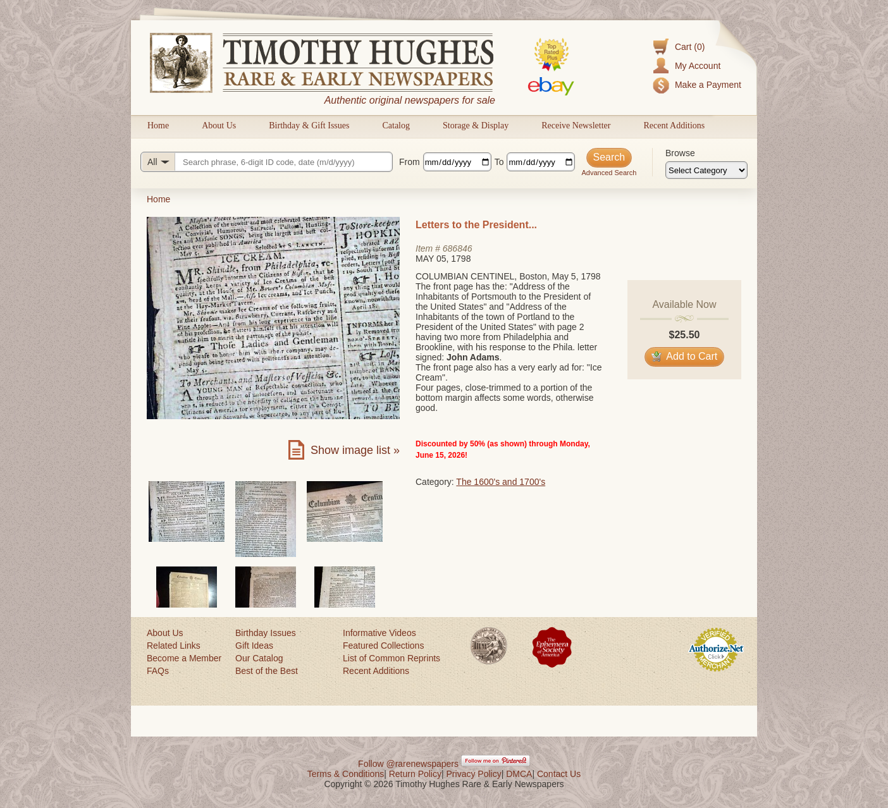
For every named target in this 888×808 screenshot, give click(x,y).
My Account (697, 66)
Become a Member (184, 658)
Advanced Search (608, 172)
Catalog (396, 125)
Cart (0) (690, 47)
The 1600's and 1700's (500, 482)
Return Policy (415, 774)
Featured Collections (383, 645)
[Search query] (266, 162)
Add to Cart (684, 356)
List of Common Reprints (391, 658)
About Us (219, 125)
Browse (680, 153)
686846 (457, 248)
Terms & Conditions (345, 774)
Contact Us (559, 774)
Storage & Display (476, 125)
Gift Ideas (254, 645)
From (409, 162)
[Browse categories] (706, 170)
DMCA (519, 774)
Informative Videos (379, 633)
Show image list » (355, 450)
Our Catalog (259, 658)
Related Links (173, 645)
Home (158, 125)
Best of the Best (266, 671)
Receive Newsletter (575, 125)
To (499, 162)
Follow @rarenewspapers (408, 764)
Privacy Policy (474, 774)
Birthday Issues (265, 633)
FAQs (158, 671)
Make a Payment (708, 85)
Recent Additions (674, 125)
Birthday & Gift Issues (309, 125)
